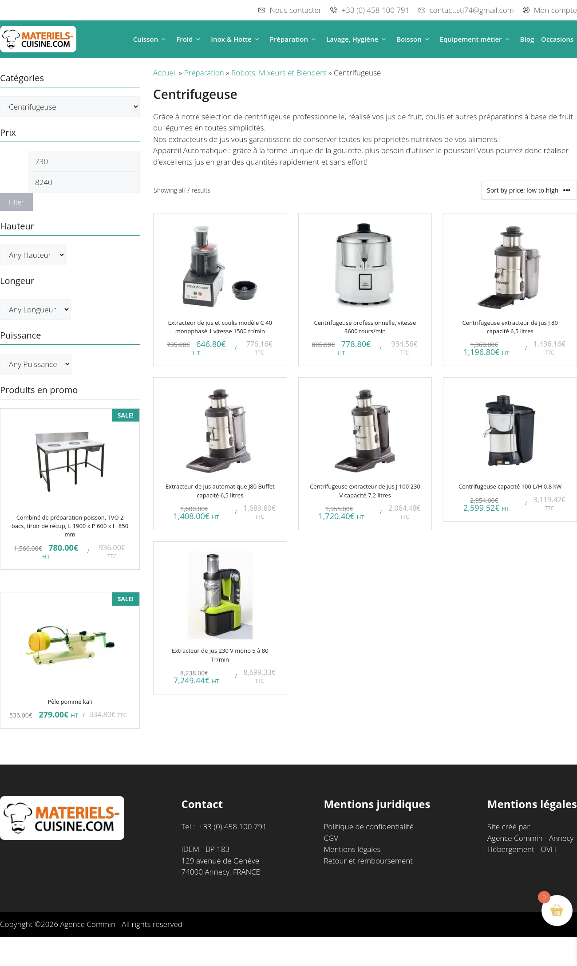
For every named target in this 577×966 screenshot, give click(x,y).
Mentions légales (352, 849)
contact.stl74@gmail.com (472, 10)
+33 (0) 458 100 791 (375, 10)
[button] (163, 39)
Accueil (165, 72)
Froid (190, 39)
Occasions (557, 39)
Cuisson (151, 39)
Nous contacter (295, 10)
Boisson (414, 39)
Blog (527, 39)
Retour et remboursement (368, 861)
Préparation (294, 39)
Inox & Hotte (236, 39)
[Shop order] (529, 190)
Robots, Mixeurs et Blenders (278, 72)
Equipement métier (476, 39)
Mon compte (555, 10)
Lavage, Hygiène (357, 39)
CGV (331, 838)
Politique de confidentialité (369, 826)
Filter (16, 201)
